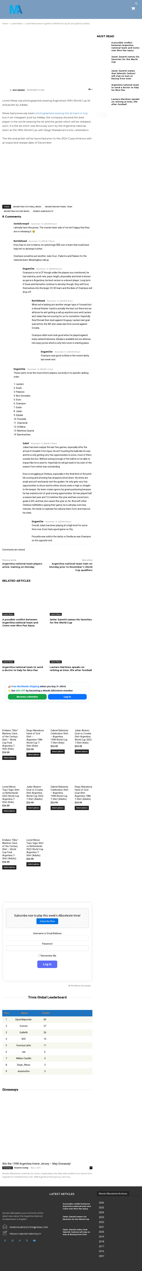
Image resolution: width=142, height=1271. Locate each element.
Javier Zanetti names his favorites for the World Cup (71, 621)
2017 (101, 1246)
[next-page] (104, 115)
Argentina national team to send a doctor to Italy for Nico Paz (22, 669)
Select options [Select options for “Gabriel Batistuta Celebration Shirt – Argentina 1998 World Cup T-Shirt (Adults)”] (57, 808)
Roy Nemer (19, 90)
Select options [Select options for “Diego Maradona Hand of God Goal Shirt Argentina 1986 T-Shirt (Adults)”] (82, 808)
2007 (101, 1256)
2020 (101, 1231)
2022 (101, 1222)
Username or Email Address (47, 933)
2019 (101, 1236)
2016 (101, 1251)
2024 (101, 1212)
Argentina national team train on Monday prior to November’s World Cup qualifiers (70, 566)
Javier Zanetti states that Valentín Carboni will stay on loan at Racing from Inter (125, 75)
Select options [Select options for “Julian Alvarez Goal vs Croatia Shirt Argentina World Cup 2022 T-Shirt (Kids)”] (82, 751)
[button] (136, 3)
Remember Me (47, 955)
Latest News (8, 614)
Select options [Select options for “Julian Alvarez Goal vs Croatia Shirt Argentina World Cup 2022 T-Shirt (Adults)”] (33, 808)
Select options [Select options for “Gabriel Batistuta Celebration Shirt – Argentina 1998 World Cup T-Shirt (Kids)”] (57, 751)
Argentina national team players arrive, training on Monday (22, 565)
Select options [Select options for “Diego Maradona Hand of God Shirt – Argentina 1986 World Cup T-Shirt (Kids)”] (33, 754)
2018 (101, 1241)
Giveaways (7, 1167)
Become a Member (27, 696)
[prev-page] (99, 115)
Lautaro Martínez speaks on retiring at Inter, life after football (71, 669)
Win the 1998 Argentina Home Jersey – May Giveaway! (35, 1163)
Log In (67, 696)
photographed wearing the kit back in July (62, 113)
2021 (101, 1227)
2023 (101, 1217)
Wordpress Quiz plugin (81, 985)
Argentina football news (27, 207)
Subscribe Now (47, 921)
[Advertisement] (47, 56)
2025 (101, 1207)
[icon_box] (21, 1233)
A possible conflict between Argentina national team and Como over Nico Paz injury (20, 622)
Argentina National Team (58, 207)
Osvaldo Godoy (21, 1167)
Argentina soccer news (17, 211)
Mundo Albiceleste (43, 211)
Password (47, 943)
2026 (101, 1202)
